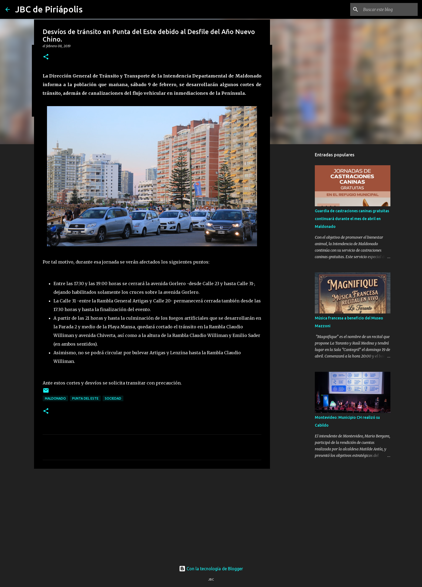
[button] (46, 57)
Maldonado (55, 398)
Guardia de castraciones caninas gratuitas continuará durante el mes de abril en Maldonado (352, 219)
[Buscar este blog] (389, 9)
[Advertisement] (152, 514)
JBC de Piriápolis (49, 9)
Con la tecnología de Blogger (211, 568)
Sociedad (113, 398)
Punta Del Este (85, 398)
